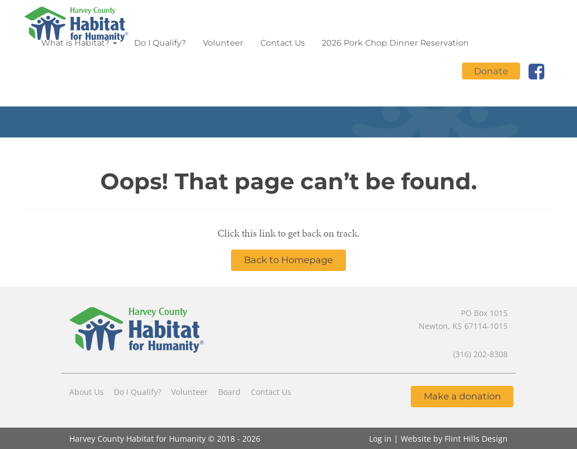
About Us (86, 391)
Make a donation (462, 396)
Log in (380, 438)
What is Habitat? (79, 43)
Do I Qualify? (160, 43)
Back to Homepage (288, 259)
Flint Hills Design (476, 438)
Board (229, 391)
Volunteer (223, 43)
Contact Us (282, 43)
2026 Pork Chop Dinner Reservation (395, 43)
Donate (491, 71)
